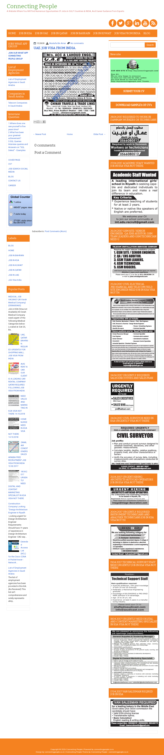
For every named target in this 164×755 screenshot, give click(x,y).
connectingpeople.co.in (104, 749)
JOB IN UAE (41, 33)
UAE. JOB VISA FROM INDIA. (55, 48)
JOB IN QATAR (59, 33)
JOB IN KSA (25, 33)
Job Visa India (14, 280)
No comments (77, 43)
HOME (12, 33)
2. (16, 135)
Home (70, 134)
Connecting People (32, 6)
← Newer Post (39, 134)
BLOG (147, 33)
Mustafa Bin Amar (57, 43)
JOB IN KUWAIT (102, 33)
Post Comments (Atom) (56, 231)
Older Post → (99, 134)
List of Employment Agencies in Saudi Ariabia (17, 82)
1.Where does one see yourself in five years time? (16, 126)
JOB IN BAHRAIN (80, 33)
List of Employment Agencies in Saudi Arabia (17, 571)
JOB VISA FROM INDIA (127, 33)
